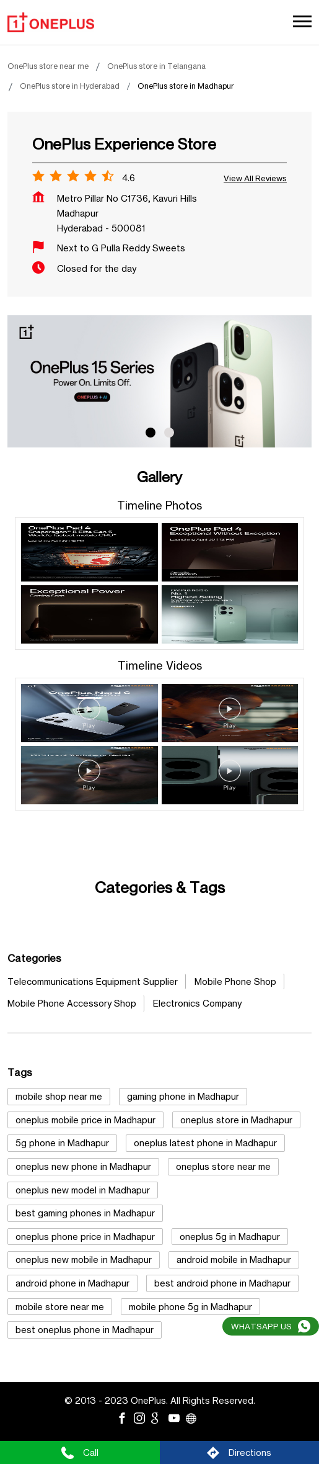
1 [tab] (150, 433)
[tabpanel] (159, 381)
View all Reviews (255, 178)
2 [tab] (169, 433)
